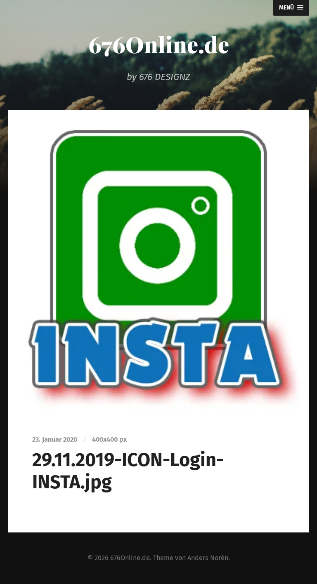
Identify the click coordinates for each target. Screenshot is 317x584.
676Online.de (158, 44)
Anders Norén (207, 558)
